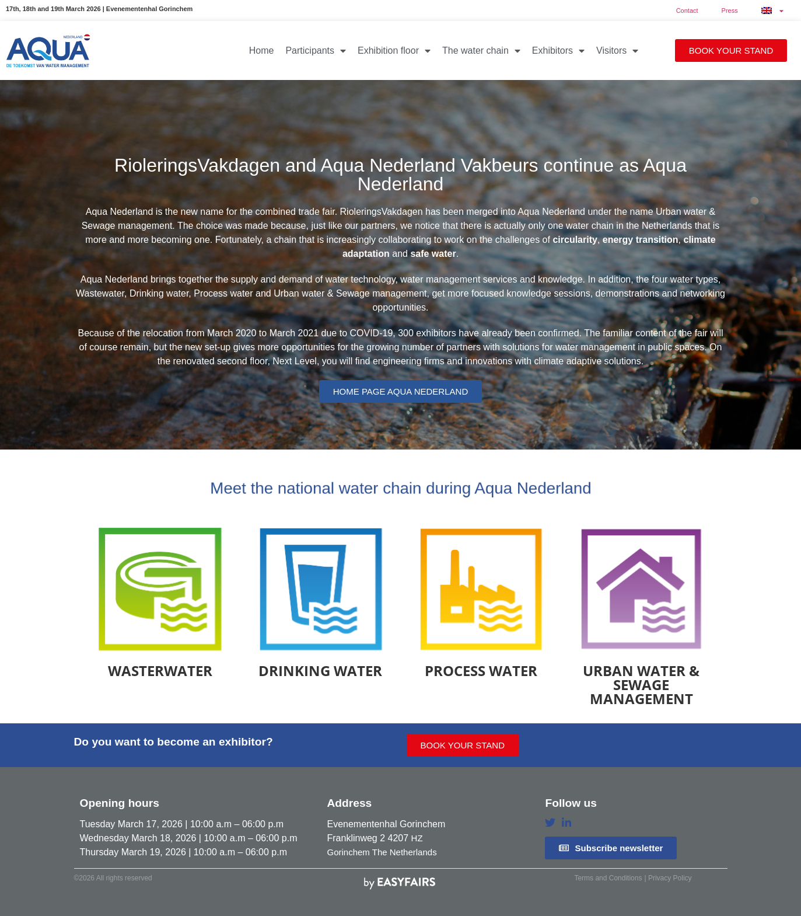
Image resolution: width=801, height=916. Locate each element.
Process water (481, 670)
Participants (315, 51)
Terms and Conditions (608, 878)
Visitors (617, 51)
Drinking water (320, 670)
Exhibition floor (394, 51)
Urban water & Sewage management (641, 684)
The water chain (481, 51)
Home (261, 50)
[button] (731, 50)
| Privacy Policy (667, 878)
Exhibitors (558, 51)
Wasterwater (160, 670)
